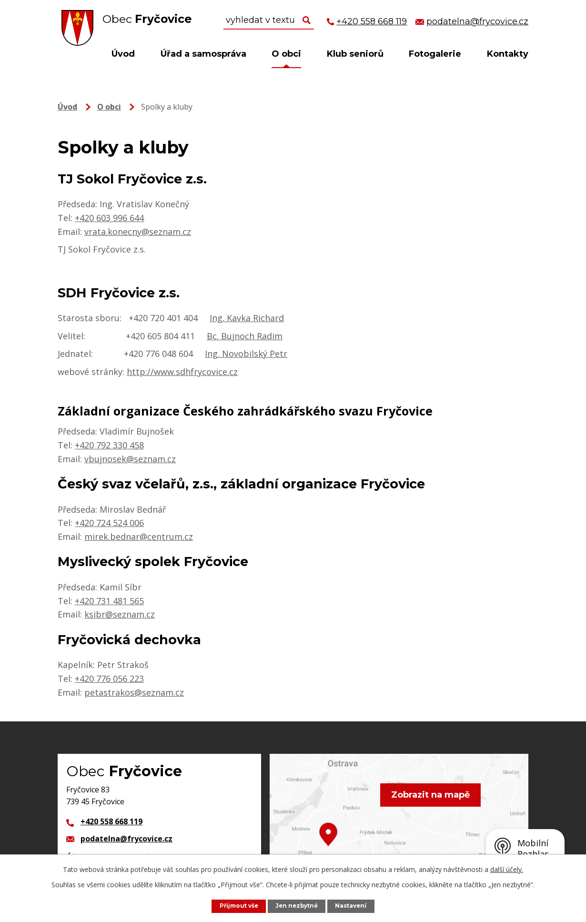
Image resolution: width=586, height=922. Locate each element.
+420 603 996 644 (109, 217)
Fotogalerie (435, 54)
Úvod (123, 54)
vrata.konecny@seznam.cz (137, 231)
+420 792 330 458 (109, 445)
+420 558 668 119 (111, 821)
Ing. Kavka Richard (247, 318)
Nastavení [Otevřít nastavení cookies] (354, 905)
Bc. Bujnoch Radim (245, 336)
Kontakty (507, 54)
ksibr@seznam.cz (119, 614)
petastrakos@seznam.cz (134, 692)
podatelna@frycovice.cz (126, 838)
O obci (286, 54)
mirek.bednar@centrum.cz (138, 536)
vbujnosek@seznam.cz (130, 459)
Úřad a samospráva (203, 54)
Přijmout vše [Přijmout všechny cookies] (236, 905)
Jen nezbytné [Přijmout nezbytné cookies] (298, 905)
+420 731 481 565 (109, 601)
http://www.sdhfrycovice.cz (182, 371)
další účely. (506, 868)
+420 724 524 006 (109, 522)
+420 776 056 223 (109, 678)
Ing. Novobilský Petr (246, 353)
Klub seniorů (355, 54)
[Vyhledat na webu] (268, 20)
